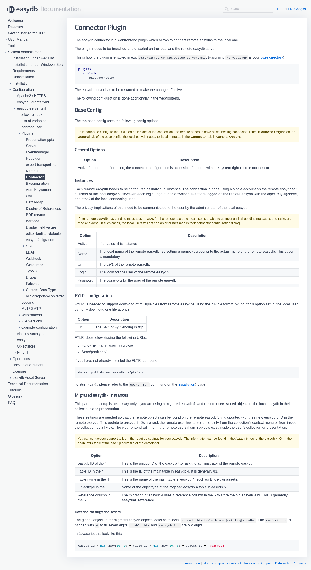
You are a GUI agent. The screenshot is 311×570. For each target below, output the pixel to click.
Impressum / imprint (258, 563)
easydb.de (192, 563)
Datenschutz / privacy (290, 563)
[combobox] (248, 9)
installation (186, 384)
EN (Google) (297, 9)
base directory (272, 57)
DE (279, 9)
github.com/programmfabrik (222, 563)
